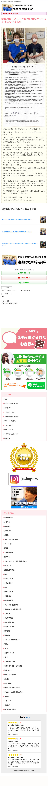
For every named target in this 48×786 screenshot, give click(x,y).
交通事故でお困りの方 (11, 434)
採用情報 (7, 438)
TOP (5, 399)
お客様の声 (7, 408)
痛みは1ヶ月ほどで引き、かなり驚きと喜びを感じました (16, 219)
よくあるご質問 (9, 412)
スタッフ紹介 (8, 425)
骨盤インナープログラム (12, 403)
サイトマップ (8, 429)
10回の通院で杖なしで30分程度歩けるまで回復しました (16, 232)
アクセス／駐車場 (10, 421)
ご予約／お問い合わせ (11, 416)
